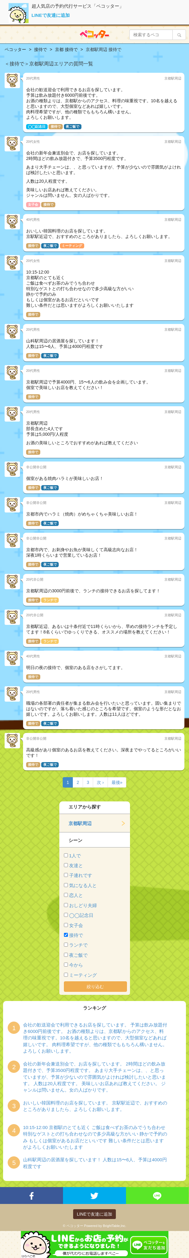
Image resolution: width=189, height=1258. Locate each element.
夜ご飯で (78, 955)
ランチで (78, 945)
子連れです (80, 875)
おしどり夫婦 (83, 905)
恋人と (76, 895)
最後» (117, 782)
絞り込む (95, 986)
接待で (76, 935)
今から (76, 965)
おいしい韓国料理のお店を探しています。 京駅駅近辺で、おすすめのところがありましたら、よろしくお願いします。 (95, 1106)
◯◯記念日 (81, 915)
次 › (100, 782)
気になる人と (83, 885)
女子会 (76, 925)
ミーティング (83, 975)
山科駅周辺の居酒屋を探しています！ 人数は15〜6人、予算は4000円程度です (95, 1163)
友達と (76, 865)
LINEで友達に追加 (51, 15)
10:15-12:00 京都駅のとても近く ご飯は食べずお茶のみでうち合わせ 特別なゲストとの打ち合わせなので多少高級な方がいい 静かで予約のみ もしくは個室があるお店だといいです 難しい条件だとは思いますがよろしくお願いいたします (95, 1137)
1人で (75, 855)
